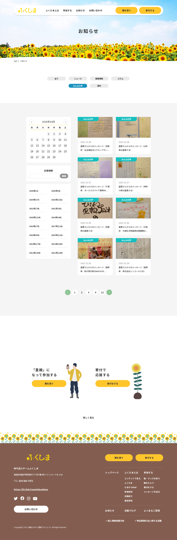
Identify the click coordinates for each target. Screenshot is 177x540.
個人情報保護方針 (116, 520)
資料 (99, 85)
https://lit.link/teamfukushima (31, 489)
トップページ (112, 472)
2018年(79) (34, 226)
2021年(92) (56, 208)
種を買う (126, 10)
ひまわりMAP (130, 487)
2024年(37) (34, 199)
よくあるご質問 (152, 510)
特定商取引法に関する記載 (149, 520)
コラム (120, 78)
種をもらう (149, 482)
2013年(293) (57, 244)
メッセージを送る (152, 491)
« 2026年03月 (31, 122)
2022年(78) (34, 208)
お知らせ (80, 10)
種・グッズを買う (152, 478)
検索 (64, 176)
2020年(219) (34, 217)
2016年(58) (34, 235)
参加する (67, 10)
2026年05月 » (65, 122)
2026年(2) (33, 190)
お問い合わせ (95, 10)
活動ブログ (130, 510)
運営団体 (128, 500)
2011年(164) (57, 252)
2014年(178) (34, 244)
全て (56, 78)
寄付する (150, 10)
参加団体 (128, 491)
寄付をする (112, 383)
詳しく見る (88, 417)
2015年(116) (57, 235)
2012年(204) (34, 252)
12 (102, 292)
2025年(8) (55, 190)
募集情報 (99, 78)
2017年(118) (57, 226)
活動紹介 (128, 496)
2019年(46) (56, 217)
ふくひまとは (52, 10)
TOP (15, 61)
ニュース (78, 78)
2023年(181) (57, 199)
